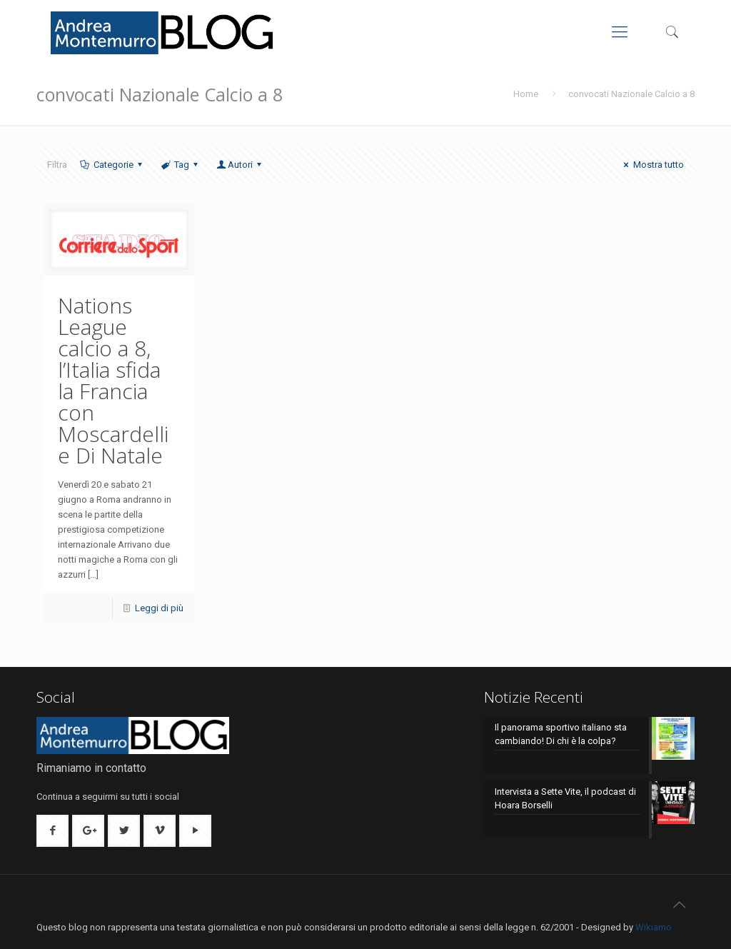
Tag (180, 164)
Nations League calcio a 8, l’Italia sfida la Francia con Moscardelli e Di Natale (113, 380)
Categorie (112, 164)
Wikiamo (653, 927)
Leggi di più (159, 608)
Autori (240, 164)
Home (525, 94)
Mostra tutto (651, 164)
